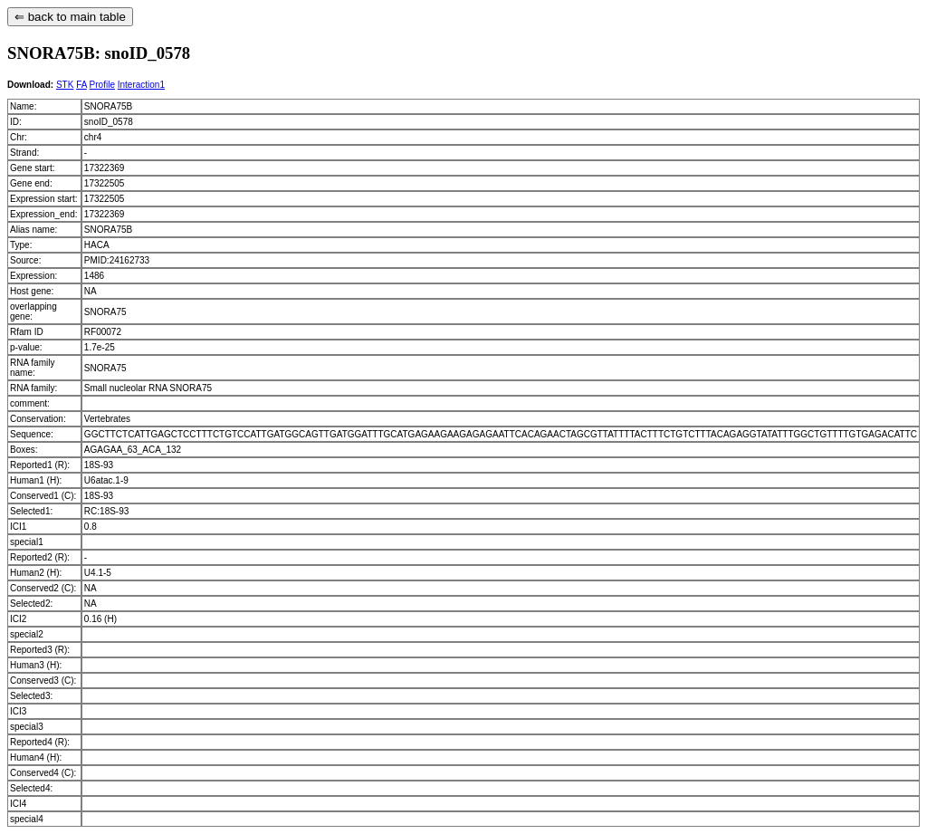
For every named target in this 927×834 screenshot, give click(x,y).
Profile (102, 85)
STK (64, 85)
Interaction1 (141, 85)
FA (81, 85)
